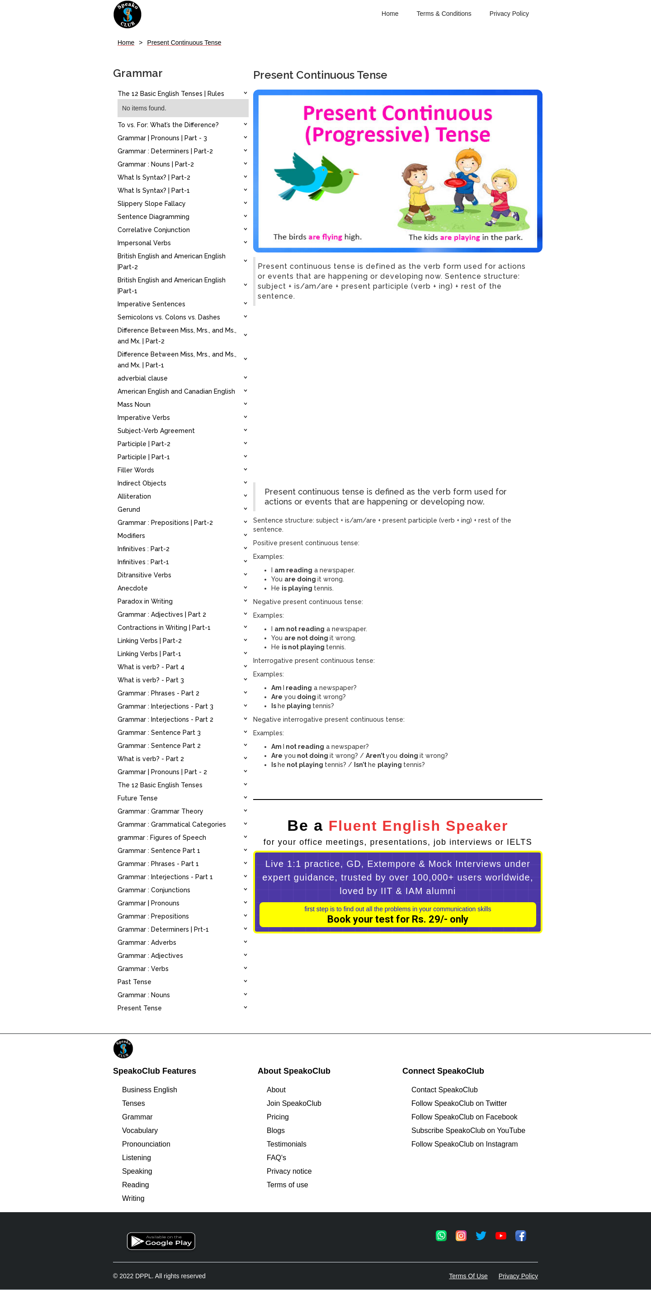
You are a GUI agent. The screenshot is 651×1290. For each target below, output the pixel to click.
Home (390, 13)
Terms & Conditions (443, 13)
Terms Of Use (468, 1276)
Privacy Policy (509, 13)
